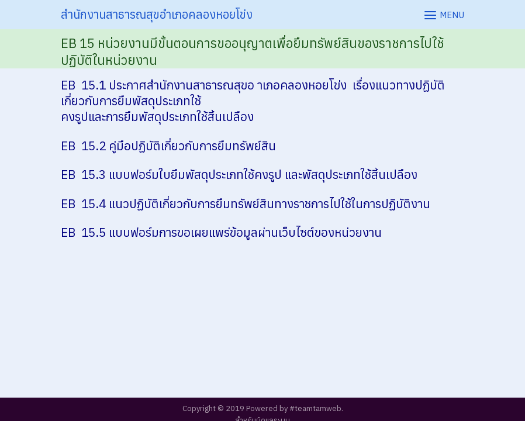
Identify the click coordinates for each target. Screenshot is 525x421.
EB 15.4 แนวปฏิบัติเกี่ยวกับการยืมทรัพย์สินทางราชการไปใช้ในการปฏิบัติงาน (245, 204)
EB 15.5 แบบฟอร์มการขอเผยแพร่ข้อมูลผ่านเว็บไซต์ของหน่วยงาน (221, 232)
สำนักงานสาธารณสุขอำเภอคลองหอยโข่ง (157, 14)
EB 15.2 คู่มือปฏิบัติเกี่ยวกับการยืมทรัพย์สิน (168, 146)
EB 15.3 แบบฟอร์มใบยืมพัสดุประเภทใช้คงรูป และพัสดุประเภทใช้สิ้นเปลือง (239, 174)
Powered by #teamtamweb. (294, 408)
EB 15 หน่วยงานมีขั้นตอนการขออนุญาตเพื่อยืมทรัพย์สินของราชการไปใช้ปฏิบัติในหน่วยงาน (252, 51)
